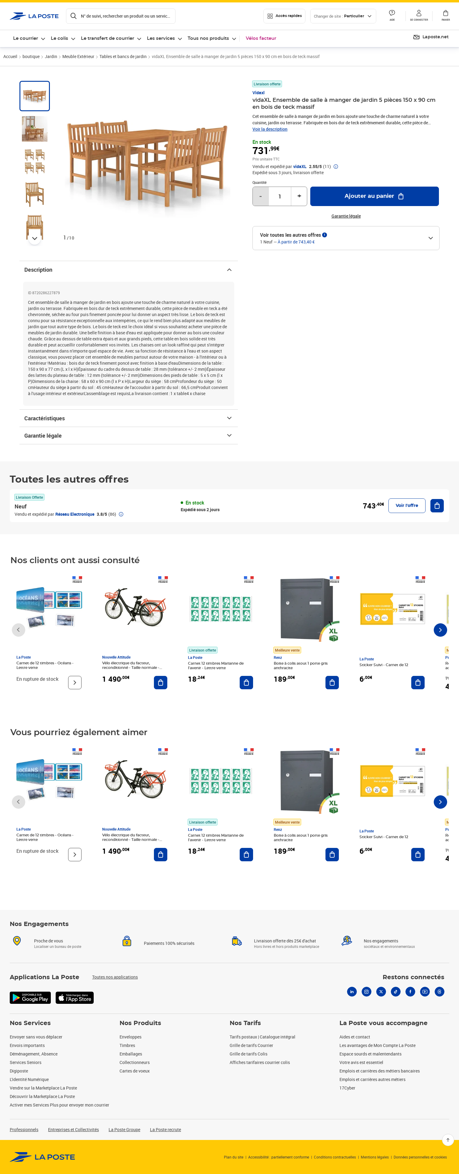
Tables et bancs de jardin (123, 56)
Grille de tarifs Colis (248, 1054)
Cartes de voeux (135, 1071)
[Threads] (439, 992)
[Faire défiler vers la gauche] (18, 630)
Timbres (127, 1045)
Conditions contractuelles (335, 1157)
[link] (42, 1157)
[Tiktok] (396, 992)
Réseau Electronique (74, 514)
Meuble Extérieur (78, 56)
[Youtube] (425, 992)
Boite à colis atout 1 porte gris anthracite (301, 666)
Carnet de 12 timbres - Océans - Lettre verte (45, 665)
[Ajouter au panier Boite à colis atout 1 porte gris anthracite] (332, 682)
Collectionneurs (135, 1062)
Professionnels (24, 1129)
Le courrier (25, 38)
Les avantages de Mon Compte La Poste (377, 1045)
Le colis (59, 38)
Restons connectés (413, 977)
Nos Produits (140, 1023)
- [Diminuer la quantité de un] (260, 196)
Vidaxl (258, 92)
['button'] (34, 16)
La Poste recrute (165, 1129)
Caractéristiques (128, 418)
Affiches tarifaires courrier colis (260, 1062)
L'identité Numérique (29, 1079)
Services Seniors (25, 1062)
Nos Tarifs (245, 1023)
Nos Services (30, 1023)
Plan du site (233, 1157)
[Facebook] (410, 992)
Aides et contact (354, 1037)
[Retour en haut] (448, 1140)
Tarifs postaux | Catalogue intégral (262, 1037)
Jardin (51, 56)
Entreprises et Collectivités (73, 1129)
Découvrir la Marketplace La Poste (42, 1096)
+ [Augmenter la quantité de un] (299, 196)
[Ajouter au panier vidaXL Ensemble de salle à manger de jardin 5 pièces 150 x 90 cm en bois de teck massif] (375, 196)
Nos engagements (381, 941)
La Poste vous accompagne (383, 1023)
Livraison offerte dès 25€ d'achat (285, 941)
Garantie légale (128, 435)
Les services (161, 38)
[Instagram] (366, 992)
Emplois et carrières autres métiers (372, 1079)
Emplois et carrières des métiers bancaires (379, 1071)
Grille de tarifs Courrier (251, 1045)
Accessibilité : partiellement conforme (278, 1157)
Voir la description (269, 129)
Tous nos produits (208, 38)
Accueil (10, 56)
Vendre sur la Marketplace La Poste (43, 1088)
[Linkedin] (352, 992)
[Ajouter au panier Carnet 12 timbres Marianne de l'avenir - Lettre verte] (246, 682)
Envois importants (27, 1045)
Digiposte (19, 1071)
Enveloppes (130, 1037)
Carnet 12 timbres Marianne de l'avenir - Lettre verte (216, 666)
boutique (31, 56)
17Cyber (347, 1088)
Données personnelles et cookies (420, 1157)
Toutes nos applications (115, 977)
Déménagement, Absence (33, 1054)
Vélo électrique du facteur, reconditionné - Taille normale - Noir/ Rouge (130, 667)
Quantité (259, 182)
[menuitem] (431, 37)
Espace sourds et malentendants (370, 1054)
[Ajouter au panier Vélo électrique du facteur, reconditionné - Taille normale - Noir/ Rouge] (160, 682)
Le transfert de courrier (107, 38)
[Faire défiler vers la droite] (440, 630)
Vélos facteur (261, 38)
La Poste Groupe (124, 1129)
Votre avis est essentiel (361, 1062)
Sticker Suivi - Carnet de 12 (384, 665)
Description (128, 269)
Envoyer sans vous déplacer (36, 1037)
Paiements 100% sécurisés (169, 943)
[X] (381, 992)
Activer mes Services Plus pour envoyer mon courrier (59, 1105)
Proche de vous (48, 941)
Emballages (131, 1054)
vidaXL (300, 166)
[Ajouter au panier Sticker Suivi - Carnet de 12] (418, 682)
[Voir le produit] (75, 682)
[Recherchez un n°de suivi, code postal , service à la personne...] (121, 16)
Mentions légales (375, 1157)
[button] (418, 16)
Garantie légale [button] (346, 216)
